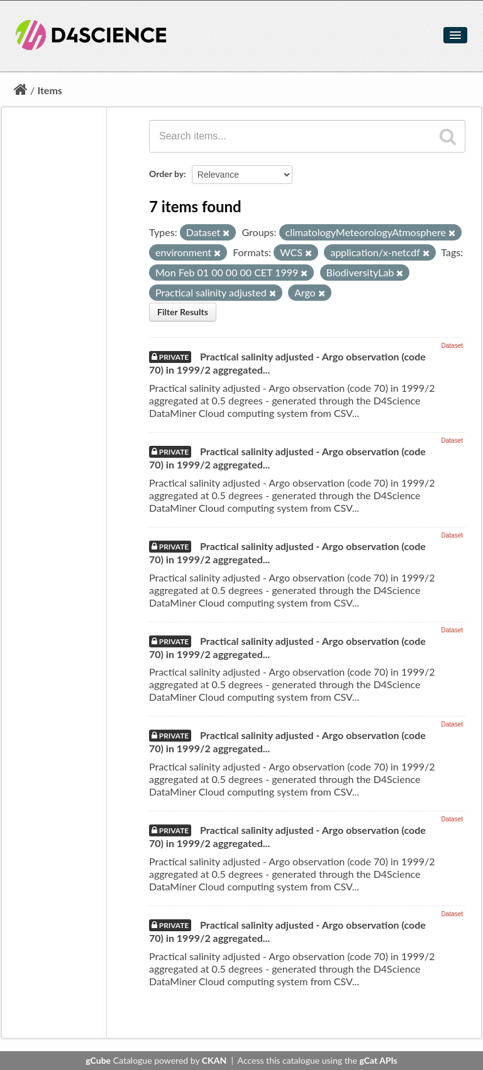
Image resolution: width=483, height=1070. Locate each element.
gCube (98, 1060)
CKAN (214, 1060)
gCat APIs (378, 1060)
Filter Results (182, 311)
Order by (166, 173)
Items (49, 90)
